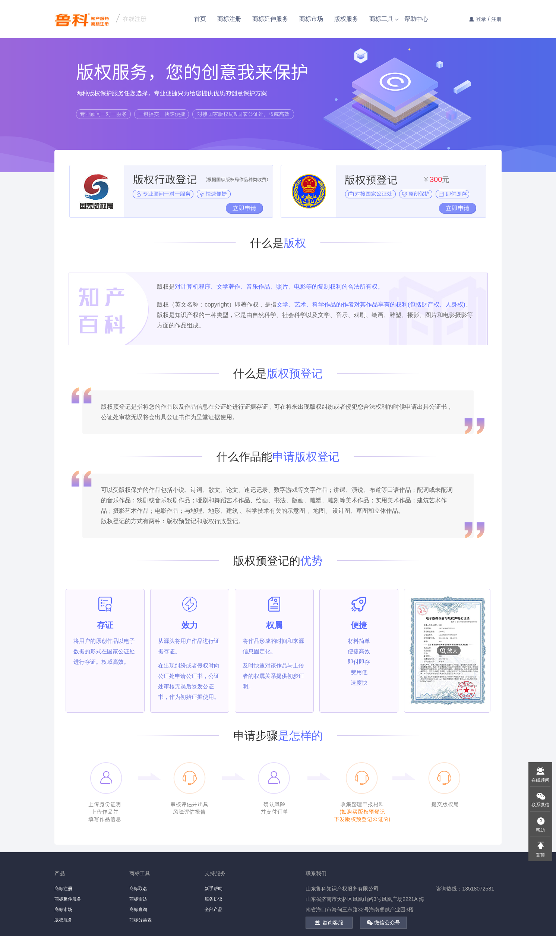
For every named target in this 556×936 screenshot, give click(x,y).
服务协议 (213, 899)
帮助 (540, 830)
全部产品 (213, 909)
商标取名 (138, 888)
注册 (496, 19)
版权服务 (346, 19)
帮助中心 (416, 19)
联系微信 (540, 804)
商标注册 (229, 19)
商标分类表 (140, 920)
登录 (481, 19)
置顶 (540, 855)
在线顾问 (540, 780)
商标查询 (138, 909)
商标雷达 (138, 899)
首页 (200, 19)
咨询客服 (329, 923)
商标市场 (311, 19)
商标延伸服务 (270, 19)
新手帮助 (213, 888)
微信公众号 (383, 923)
